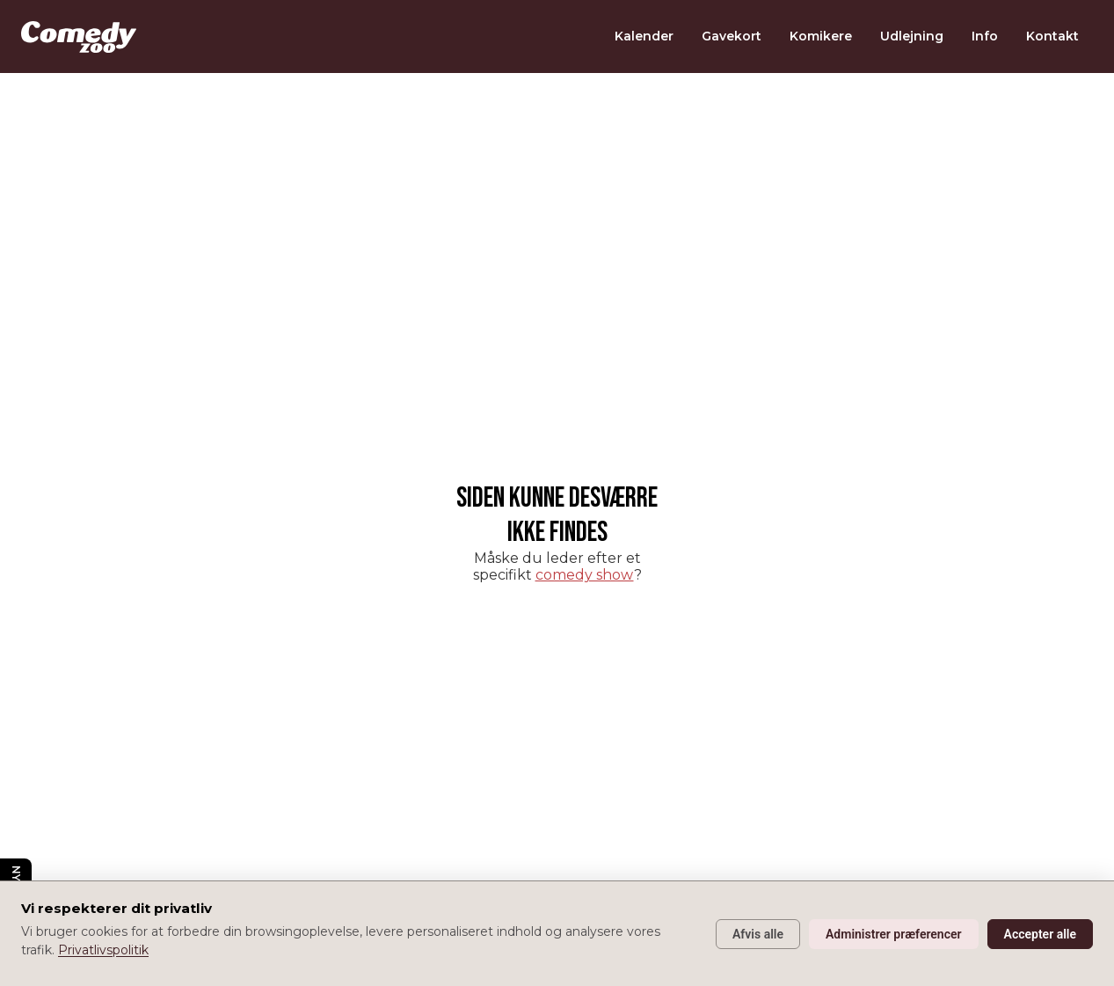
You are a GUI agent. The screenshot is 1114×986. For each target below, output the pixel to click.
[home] (78, 37)
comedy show (584, 574)
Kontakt (1052, 36)
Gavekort (731, 36)
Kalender (644, 36)
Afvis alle (757, 934)
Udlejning (911, 36)
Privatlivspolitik (103, 950)
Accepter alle (1040, 934)
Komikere (821, 36)
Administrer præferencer (894, 934)
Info (985, 36)
